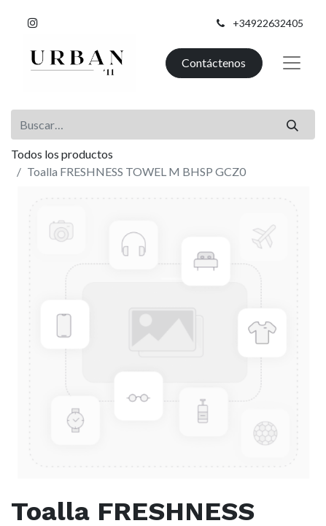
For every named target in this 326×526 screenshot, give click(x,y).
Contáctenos (214, 62)
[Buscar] (293, 124)
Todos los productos (62, 154)
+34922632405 (268, 23)
